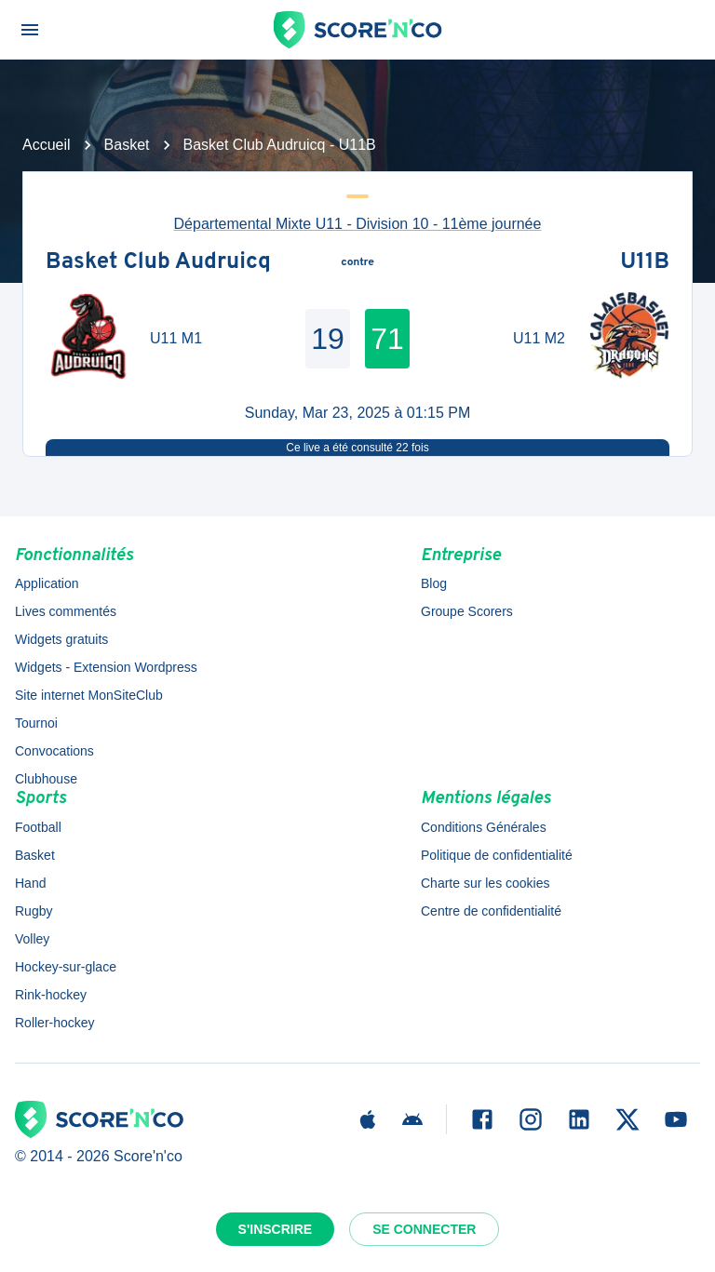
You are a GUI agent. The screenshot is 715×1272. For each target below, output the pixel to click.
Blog (434, 583)
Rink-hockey (51, 994)
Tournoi (36, 723)
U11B (644, 263)
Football (38, 827)
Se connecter (424, 1229)
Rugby (33, 911)
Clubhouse (46, 778)
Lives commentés (65, 611)
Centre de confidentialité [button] (491, 911)
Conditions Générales (483, 827)
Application (47, 583)
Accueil (46, 145)
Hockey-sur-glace (65, 966)
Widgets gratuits (61, 639)
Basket (127, 145)
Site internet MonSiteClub (89, 695)
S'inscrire (275, 1229)
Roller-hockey (55, 1022)
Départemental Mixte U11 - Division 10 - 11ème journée (358, 224)
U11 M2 (539, 338)
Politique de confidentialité (497, 855)
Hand (30, 883)
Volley (32, 938)
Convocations (54, 750)
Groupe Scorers (467, 611)
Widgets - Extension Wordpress (106, 667)
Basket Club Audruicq (158, 263)
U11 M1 (176, 338)
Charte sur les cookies (485, 883)
